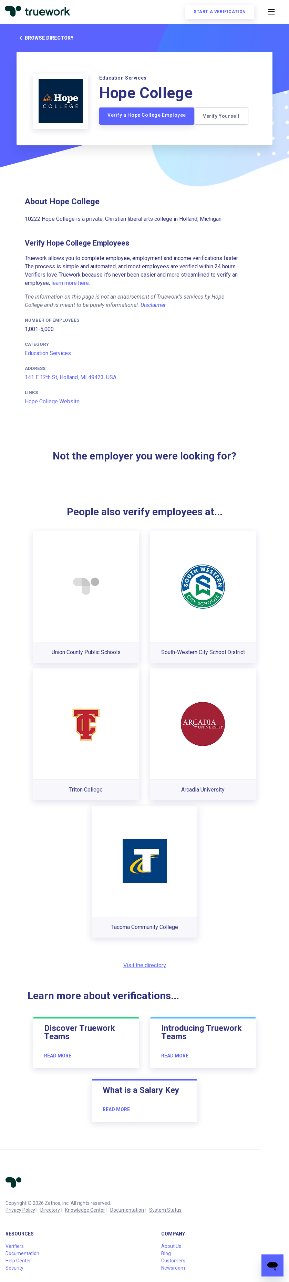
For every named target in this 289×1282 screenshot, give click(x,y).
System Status (165, 1210)
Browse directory (45, 38)
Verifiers (15, 1246)
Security (14, 1268)
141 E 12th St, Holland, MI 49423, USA (70, 377)
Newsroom (173, 1268)
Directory (50, 1210)
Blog (166, 1253)
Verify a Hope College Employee (146, 115)
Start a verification (219, 12)
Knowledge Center (85, 1210)
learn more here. (70, 283)
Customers (173, 1260)
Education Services (48, 353)
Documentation (127, 1210)
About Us (171, 1246)
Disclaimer (153, 305)
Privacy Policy (20, 1210)
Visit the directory (144, 965)
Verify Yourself (221, 116)
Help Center (18, 1260)
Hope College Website (52, 401)
